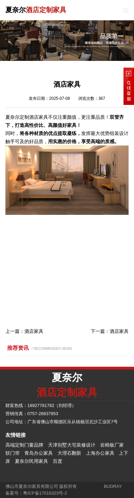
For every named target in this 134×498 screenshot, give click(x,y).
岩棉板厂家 (112, 445)
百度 (57, 461)
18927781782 (40, 405)
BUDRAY (113, 486)
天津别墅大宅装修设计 (71, 445)
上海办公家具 (100, 453)
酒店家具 (33, 331)
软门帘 (12, 453)
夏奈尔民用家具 (31, 461)
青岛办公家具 (38, 453)
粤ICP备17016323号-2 (45, 493)
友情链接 (15, 435)
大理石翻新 (69, 453)
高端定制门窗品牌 (24, 445)
